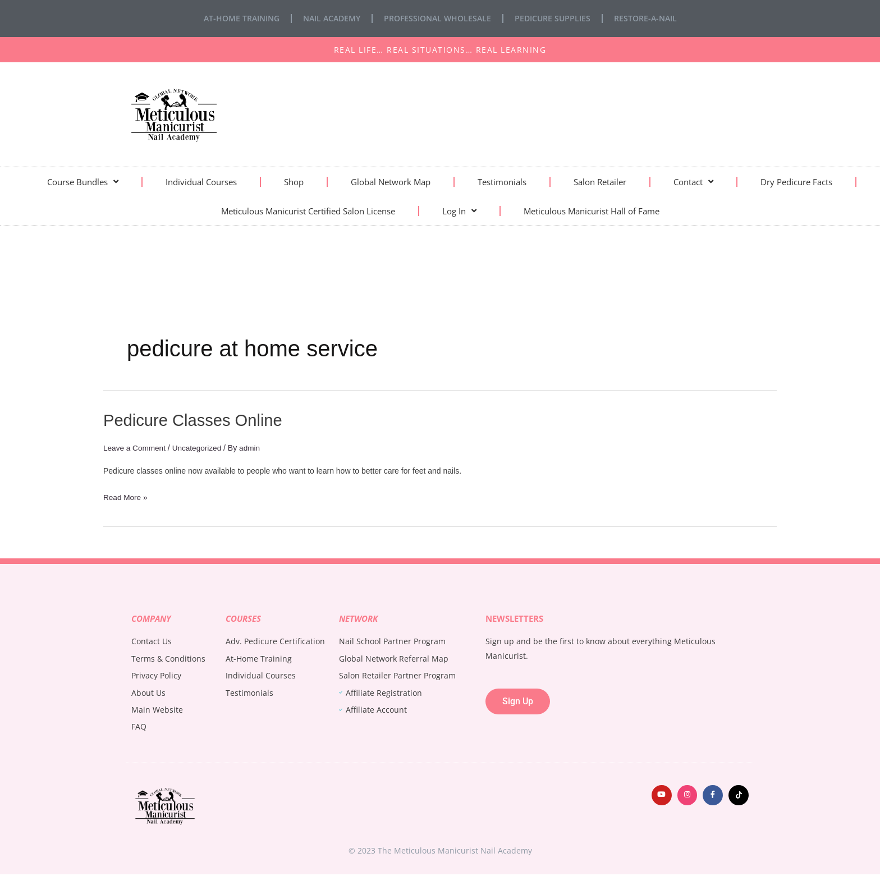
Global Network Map (390, 181)
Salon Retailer (600, 181)
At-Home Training (241, 18)
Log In (459, 211)
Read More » (126, 496)
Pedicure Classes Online (195, 420)
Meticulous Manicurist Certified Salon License (308, 211)
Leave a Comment (135, 447)
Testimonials (502, 181)
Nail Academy (331, 18)
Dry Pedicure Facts (796, 181)
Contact (693, 181)
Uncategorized (199, 447)
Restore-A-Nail (645, 18)
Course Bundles (82, 181)
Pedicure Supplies (552, 18)
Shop (294, 181)
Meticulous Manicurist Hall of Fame (591, 211)
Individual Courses (201, 181)
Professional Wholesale (437, 18)
